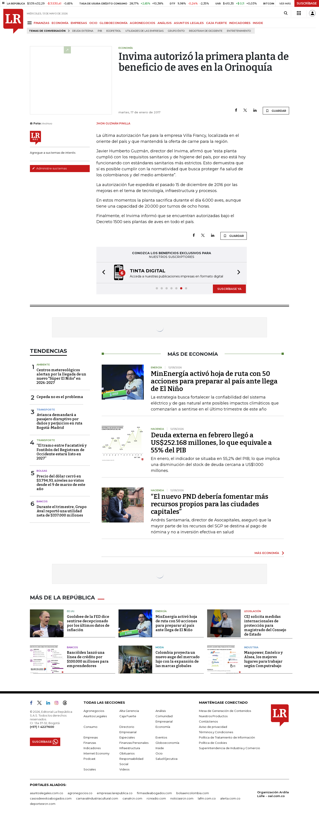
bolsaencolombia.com (192, 793)
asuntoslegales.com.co (46, 793)
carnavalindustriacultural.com (97, 798)
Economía (163, 727)
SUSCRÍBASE (307, 3)
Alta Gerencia (129, 711)
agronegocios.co (80, 793)
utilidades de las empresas (144, 30)
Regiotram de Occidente (205, 30)
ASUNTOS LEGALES (189, 23)
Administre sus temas (49, 168)
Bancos (42, 501)
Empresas (91, 737)
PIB (100, 30)
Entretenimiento (239, 30)
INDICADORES (240, 23)
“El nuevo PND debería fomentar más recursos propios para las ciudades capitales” (209, 504)
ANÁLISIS (165, 23)
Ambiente (43, 364)
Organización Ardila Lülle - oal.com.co (273, 794)
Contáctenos (208, 721)
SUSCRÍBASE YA (229, 289)
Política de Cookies (213, 742)
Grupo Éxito (176, 30)
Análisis (161, 711)
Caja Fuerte (127, 716)
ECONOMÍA (60, 23)
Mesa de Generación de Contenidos (225, 711)
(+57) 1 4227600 (42, 727)
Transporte (46, 409)
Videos (124, 769)
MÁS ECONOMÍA (267, 553)
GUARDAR (276, 110)
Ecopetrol (113, 30)
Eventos (161, 737)
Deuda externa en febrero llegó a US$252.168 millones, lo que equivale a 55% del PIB (211, 442)
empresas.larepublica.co (114, 793)
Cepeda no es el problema (60, 397)
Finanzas (90, 742)
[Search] (286, 13)
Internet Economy (96, 753)
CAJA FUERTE (216, 23)
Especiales (127, 737)
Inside (160, 748)
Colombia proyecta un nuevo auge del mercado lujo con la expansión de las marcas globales (178, 659)
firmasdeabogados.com (154, 793)
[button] (102, 272)
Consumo (90, 727)
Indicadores (92, 748)
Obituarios (126, 753)
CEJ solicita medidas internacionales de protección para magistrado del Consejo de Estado (265, 625)
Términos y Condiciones (216, 732)
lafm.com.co (207, 798)
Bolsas (42, 470)
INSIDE (258, 23)
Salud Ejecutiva (166, 758)
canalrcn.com (132, 798)
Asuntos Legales (95, 716)
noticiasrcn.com (181, 798)
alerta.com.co (230, 798)
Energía (161, 611)
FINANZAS (41, 23)
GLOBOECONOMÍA (113, 23)
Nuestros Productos (213, 716)
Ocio (159, 753)
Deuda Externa (82, 30)
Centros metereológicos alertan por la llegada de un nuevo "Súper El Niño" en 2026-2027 (61, 376)
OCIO (93, 23)
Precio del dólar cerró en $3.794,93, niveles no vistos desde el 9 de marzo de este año (61, 482)
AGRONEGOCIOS (142, 23)
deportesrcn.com (42, 803)
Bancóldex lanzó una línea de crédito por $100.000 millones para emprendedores (88, 659)
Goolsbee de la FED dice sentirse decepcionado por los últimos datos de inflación (88, 623)
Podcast (89, 758)
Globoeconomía (167, 742)
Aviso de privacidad (213, 727)
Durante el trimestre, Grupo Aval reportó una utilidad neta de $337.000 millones (62, 511)
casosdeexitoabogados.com (51, 798)
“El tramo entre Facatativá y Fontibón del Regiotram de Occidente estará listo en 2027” (62, 451)
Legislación (252, 611)
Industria (251, 647)
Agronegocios (94, 711)
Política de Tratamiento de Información (227, 737)
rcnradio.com (156, 798)
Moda (160, 647)
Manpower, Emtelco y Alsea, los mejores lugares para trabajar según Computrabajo (263, 659)
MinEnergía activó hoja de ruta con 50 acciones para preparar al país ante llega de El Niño (214, 381)
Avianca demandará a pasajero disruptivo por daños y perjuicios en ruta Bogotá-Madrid (59, 421)
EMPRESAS (79, 23)
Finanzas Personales (133, 742)
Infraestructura (129, 748)
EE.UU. (71, 611)
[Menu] (30, 23)
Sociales (90, 769)
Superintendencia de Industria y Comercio (229, 748)
